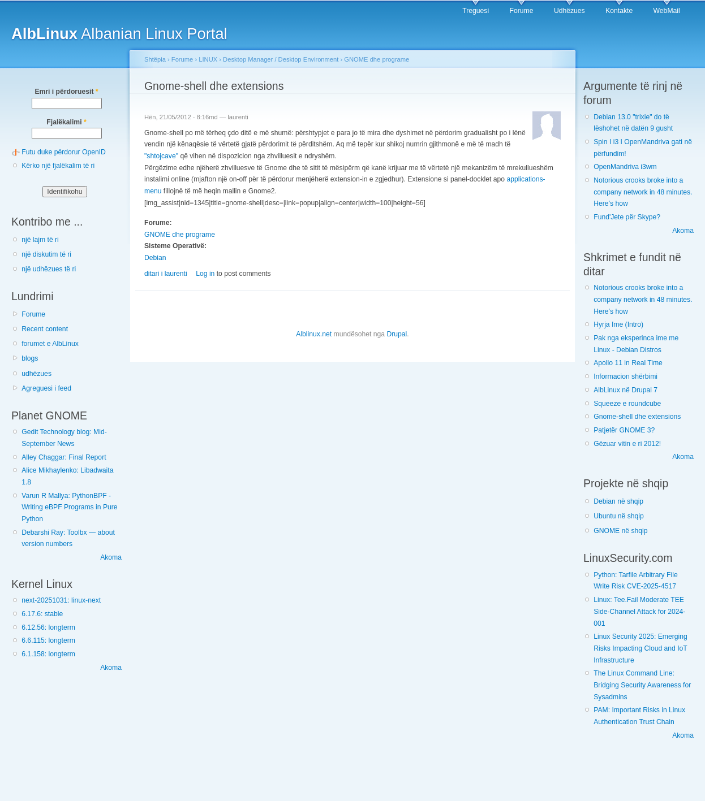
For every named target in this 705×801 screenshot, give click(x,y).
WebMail (667, 11)
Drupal (396, 334)
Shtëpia (155, 59)
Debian (155, 258)
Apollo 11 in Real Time (628, 363)
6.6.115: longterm (48, 640)
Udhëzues (569, 11)
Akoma (111, 557)
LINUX (208, 59)
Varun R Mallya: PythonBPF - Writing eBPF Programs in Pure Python (69, 507)
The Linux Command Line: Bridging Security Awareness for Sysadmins (642, 684)
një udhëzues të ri (49, 269)
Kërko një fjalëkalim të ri (58, 166)
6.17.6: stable (42, 614)
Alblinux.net (314, 334)
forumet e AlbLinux (50, 344)
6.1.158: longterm (48, 654)
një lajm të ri (40, 240)
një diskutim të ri (46, 254)
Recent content (45, 329)
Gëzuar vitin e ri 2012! (627, 444)
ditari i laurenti (165, 274)
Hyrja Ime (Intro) (618, 324)
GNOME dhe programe (376, 59)
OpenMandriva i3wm (625, 167)
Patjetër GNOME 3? (624, 430)
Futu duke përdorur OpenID (64, 152)
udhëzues (36, 374)
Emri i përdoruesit (66, 92)
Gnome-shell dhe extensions (637, 417)
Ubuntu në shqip (619, 516)
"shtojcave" (161, 156)
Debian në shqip (618, 501)
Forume (522, 11)
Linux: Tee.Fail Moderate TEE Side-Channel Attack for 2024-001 (639, 611)
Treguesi (475, 11)
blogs (30, 358)
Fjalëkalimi (66, 122)
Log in (205, 274)
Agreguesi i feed (46, 388)
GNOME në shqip (620, 531)
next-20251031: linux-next (61, 600)
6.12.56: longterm (48, 627)
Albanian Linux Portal (119, 33)
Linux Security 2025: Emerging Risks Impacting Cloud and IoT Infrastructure (640, 648)
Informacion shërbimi (625, 376)
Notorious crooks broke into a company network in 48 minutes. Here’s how (643, 191)
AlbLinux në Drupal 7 (625, 390)
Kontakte (619, 11)
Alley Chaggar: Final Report (64, 457)
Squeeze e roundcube (627, 404)
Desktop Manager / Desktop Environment (280, 59)
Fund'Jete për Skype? (627, 217)
